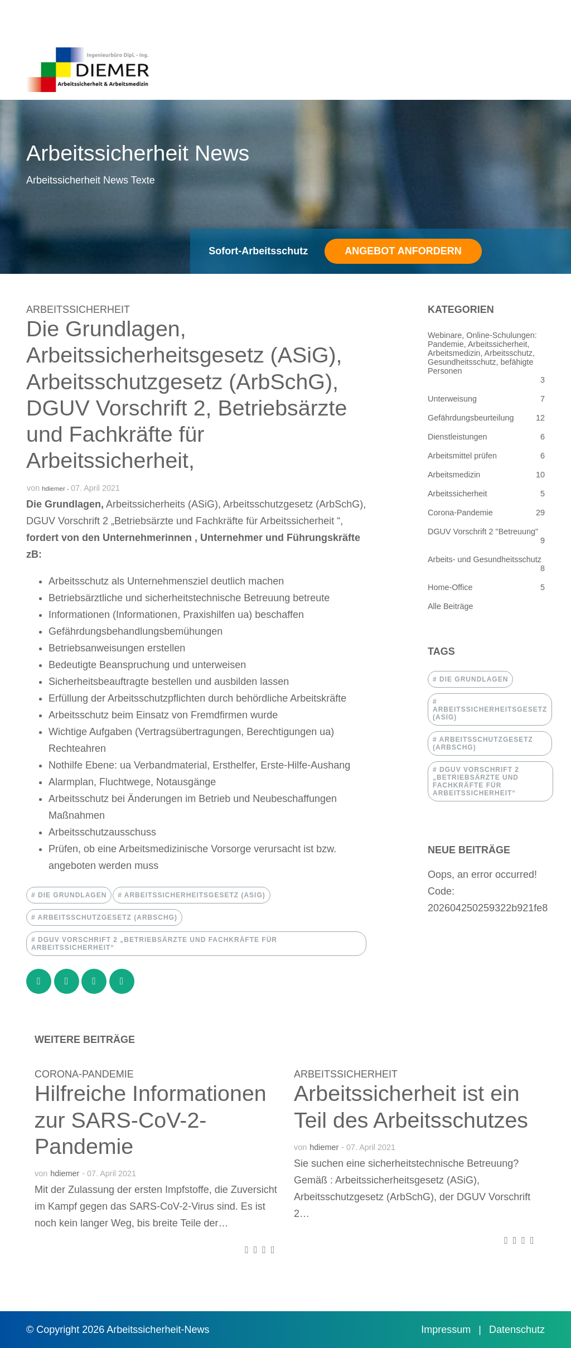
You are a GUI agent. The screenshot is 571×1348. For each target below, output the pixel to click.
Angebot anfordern (403, 251)
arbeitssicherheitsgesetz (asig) (193, 895)
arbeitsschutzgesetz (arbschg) (106, 917)
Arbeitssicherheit (78, 309)
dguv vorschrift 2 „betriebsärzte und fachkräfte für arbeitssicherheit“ (154, 943)
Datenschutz (517, 1329)
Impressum (447, 1329)
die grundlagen (71, 895)
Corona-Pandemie (84, 1074)
